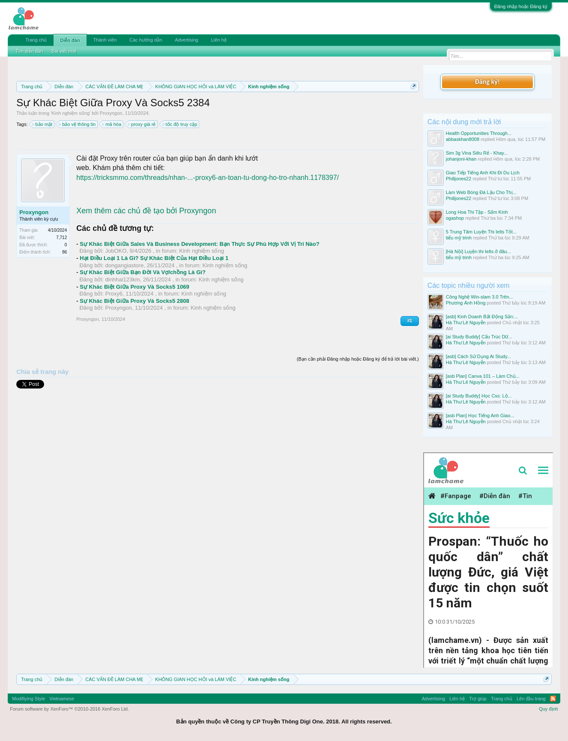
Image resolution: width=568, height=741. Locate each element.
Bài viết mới (63, 51)
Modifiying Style (28, 698)
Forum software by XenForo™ (69, 708)
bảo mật (43, 124)
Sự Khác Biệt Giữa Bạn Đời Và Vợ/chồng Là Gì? (143, 272)
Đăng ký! (487, 82)
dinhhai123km (122, 279)
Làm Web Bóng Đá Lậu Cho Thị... (481, 192)
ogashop (455, 218)
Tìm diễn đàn (29, 51)
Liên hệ (219, 39)
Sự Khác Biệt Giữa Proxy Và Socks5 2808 (134, 301)
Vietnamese (61, 698)
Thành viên (105, 39)
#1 (409, 320)
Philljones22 (458, 178)
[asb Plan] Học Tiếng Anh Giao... (480, 415)
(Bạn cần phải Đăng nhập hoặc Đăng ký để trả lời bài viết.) (358, 359)
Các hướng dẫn (145, 39)
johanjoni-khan (461, 158)
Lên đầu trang (531, 698)
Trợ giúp (478, 698)
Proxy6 (114, 293)
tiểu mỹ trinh (459, 237)
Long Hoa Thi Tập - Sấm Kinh (477, 212)
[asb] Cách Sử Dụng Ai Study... (478, 356)
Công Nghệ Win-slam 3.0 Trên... (479, 296)
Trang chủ (36, 39)
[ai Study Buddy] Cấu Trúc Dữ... (479, 336)
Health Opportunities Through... (478, 133)
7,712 (61, 237)
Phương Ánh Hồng (466, 302)
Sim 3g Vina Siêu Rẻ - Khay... (477, 152)
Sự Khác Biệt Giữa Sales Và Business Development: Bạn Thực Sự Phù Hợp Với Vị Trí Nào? (200, 244)
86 (64, 252)
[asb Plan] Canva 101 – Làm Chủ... (483, 376)
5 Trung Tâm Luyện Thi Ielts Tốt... (481, 231)
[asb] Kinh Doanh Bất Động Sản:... (482, 316)
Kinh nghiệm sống (70, 113)
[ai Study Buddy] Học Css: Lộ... (479, 395)
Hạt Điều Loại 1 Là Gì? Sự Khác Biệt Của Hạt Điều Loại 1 (154, 258)
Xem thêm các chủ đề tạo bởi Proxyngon (146, 210)
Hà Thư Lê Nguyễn (466, 322)
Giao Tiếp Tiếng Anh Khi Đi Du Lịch (483, 172)
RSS (553, 699)
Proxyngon (111, 113)
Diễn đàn (70, 40)
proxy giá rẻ (142, 124)
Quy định (548, 708)
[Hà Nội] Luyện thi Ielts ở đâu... (478, 251)
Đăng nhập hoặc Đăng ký (520, 6)
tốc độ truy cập (180, 124)
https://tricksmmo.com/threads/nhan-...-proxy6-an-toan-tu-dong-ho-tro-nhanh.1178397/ (207, 177)
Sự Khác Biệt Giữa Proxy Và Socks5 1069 (134, 287)
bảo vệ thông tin (78, 124)
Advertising (186, 39)
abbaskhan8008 (462, 139)
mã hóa (112, 124)
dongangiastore (124, 265)
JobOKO (116, 251)
